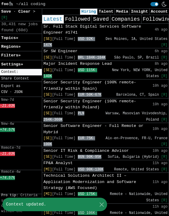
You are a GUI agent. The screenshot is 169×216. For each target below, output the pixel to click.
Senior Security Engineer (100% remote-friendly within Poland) (89, 104)
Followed (77, 19)
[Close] (101, 204)
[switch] (154, 4)
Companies (126, 19)
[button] (21, 72)
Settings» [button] (12, 64)
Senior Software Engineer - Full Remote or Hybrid (93, 129)
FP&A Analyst (58, 163)
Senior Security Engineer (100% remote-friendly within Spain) (89, 85)
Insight (139, 11)
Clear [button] (25, 11)
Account (159, 11)
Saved (101, 19)
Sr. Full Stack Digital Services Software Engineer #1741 (92, 29)
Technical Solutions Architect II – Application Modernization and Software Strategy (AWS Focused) (89, 181)
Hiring (88, 11)
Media (122, 11)
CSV (4, 92)
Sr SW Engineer (60, 51)
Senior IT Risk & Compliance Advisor (86, 150)
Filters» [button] (11, 55)
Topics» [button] (9, 38)
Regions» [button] (11, 46)
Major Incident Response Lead (77, 64)
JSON (18, 92)
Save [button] (7, 11)
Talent (106, 11)
